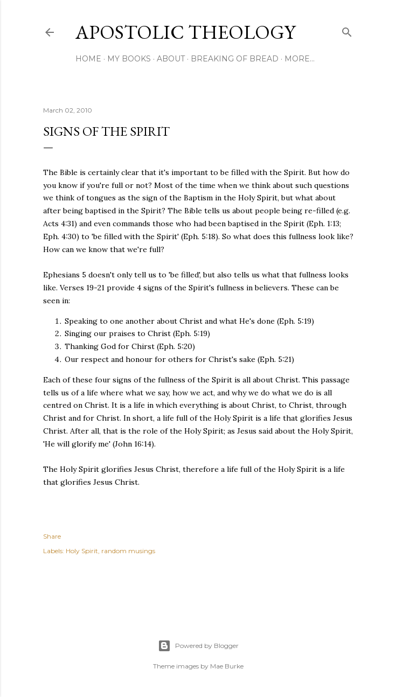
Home (88, 59)
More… (299, 59)
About (171, 59)
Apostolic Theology (185, 32)
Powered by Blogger (198, 645)
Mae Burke (227, 666)
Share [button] (52, 536)
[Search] (347, 29)
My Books (129, 59)
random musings (128, 551)
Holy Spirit (82, 551)
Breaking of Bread (235, 59)
